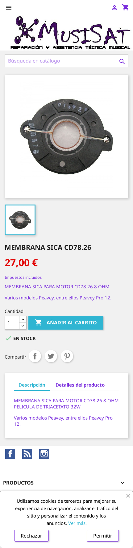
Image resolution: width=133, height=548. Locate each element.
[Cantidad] (12, 323)
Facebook (10, 454)
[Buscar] (66, 60)
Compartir (35, 356)
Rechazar (31, 535)
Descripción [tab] (32, 385)
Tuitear (51, 356)
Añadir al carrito (66, 323)
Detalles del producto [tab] (80, 385)
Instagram (44, 454)
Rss (27, 454)
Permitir (102, 535)
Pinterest (67, 356)
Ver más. (77, 523)
